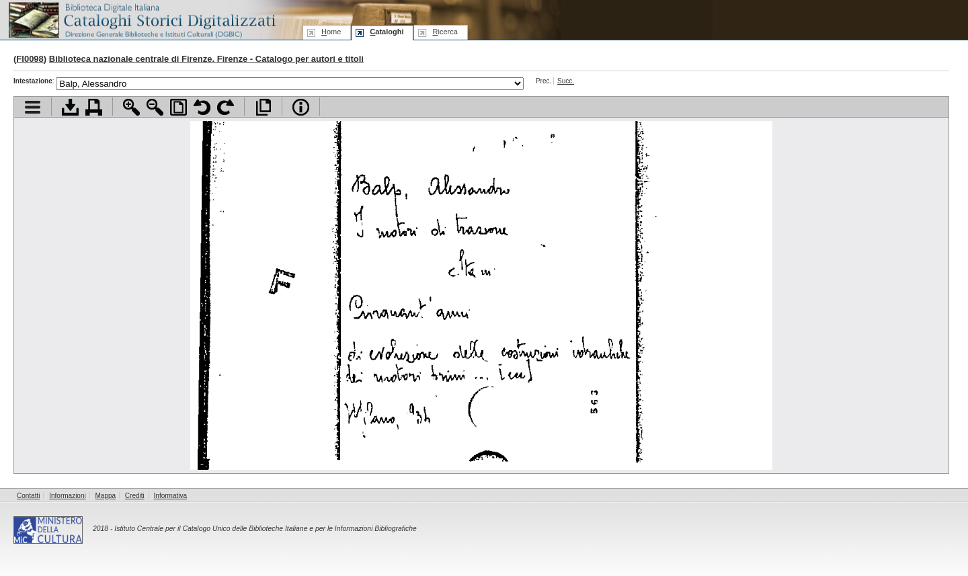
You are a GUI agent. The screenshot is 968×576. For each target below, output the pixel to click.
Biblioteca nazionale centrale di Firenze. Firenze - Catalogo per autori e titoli (206, 59)
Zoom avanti (131, 107)
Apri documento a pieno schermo (263, 107)
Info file (300, 107)
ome (331, 32)
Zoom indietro (155, 107)
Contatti (28, 495)
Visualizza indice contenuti (32, 107)
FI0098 (29, 59)
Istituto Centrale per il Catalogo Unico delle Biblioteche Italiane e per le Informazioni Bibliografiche (265, 528)
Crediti (135, 495)
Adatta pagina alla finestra (178, 107)
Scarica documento (70, 107)
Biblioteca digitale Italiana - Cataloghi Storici (141, 19)
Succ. (565, 81)
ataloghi (386, 32)
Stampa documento (93, 107)
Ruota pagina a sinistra (202, 107)
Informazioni (67, 495)
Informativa (170, 495)
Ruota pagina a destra (225, 107)
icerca (444, 32)
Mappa (105, 495)
